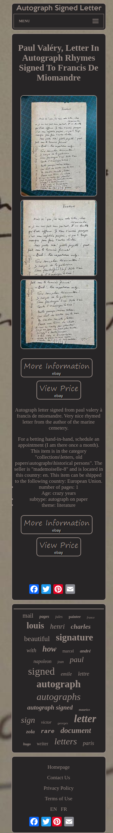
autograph (58, 684)
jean (61, 662)
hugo (27, 744)
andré (85, 651)
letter (85, 719)
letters (65, 741)
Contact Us (58, 777)
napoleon (42, 661)
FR (64, 809)
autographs (59, 696)
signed (41, 671)
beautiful (37, 639)
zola (30, 731)
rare (48, 731)
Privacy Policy (59, 788)
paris (88, 743)
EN (53, 809)
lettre (83, 674)
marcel (68, 651)
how (49, 648)
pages (44, 616)
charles (81, 626)
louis (35, 625)
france (91, 617)
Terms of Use (58, 798)
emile (66, 674)
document (76, 730)
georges (63, 723)
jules (59, 616)
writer (42, 743)
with (31, 650)
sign (28, 720)
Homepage (59, 767)
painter (75, 616)
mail (28, 615)
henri (57, 626)
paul (76, 659)
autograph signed (50, 707)
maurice (84, 709)
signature (74, 637)
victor (46, 722)
